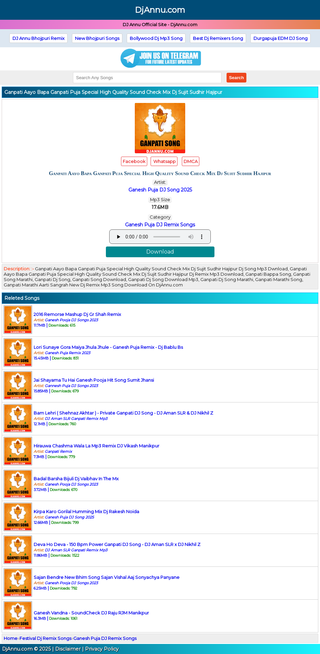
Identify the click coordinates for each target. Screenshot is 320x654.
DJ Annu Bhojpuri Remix (38, 38)
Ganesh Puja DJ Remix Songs (160, 225)
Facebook (134, 161)
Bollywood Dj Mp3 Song (156, 38)
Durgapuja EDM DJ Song (280, 38)
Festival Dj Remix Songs (45, 638)
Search (236, 77)
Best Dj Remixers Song (218, 38)
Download (160, 252)
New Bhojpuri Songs (97, 38)
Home (10, 638)
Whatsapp (164, 161)
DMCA (191, 161)
